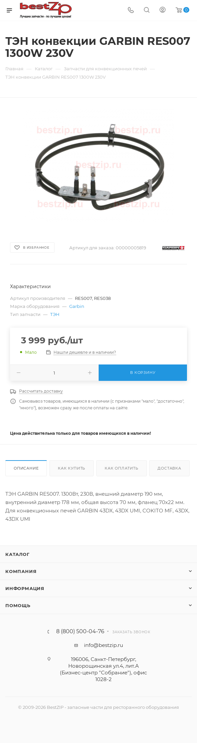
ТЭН (55, 314)
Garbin (76, 306)
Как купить (71, 468)
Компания (20, 571)
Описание (26, 468)
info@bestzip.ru (103, 645)
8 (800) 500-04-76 (80, 631)
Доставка (169, 468)
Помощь (17, 605)
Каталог (17, 554)
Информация (24, 588)
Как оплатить (121, 468)
